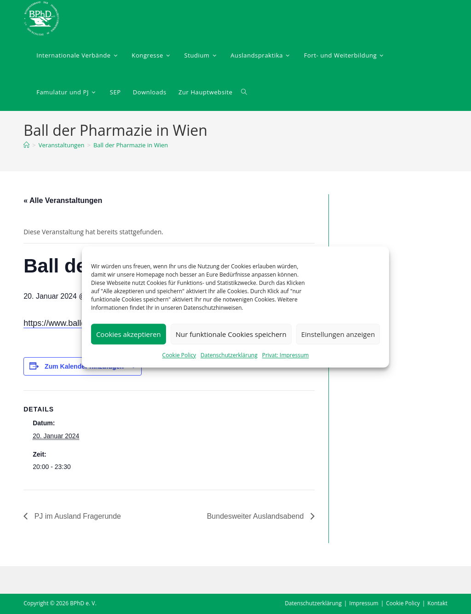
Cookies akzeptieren (128, 334)
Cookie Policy (179, 355)
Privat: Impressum (285, 355)
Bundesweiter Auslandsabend (256, 516)
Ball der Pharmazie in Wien (130, 145)
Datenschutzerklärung (229, 355)
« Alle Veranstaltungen (62, 200)
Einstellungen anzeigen (338, 334)
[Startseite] (26, 145)
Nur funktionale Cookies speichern (231, 334)
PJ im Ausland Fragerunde (76, 516)
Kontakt (437, 603)
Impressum (363, 603)
